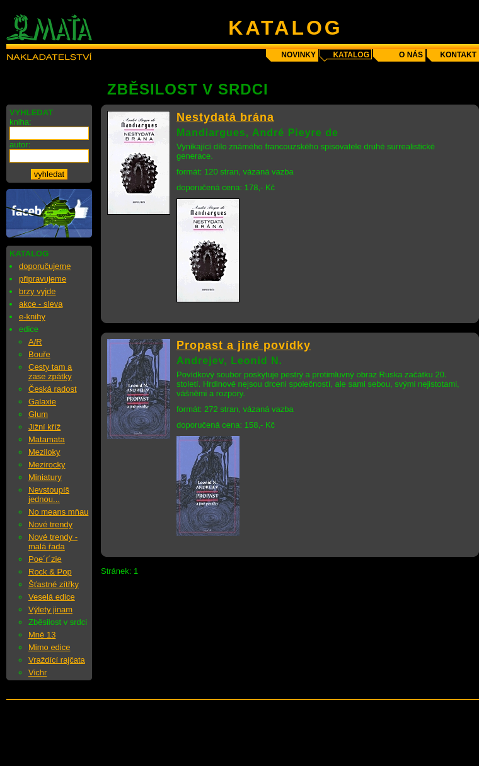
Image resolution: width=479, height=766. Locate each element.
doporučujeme (45, 266)
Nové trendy (50, 524)
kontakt (458, 54)
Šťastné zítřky (53, 584)
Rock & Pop (50, 571)
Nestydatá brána (225, 117)
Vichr (37, 672)
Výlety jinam (50, 609)
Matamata (46, 439)
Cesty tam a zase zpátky (50, 371)
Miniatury (45, 477)
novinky (298, 54)
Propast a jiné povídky (243, 345)
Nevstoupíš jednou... (48, 494)
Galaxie (42, 401)
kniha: (20, 122)
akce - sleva (40, 304)
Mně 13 (41, 634)
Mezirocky (47, 464)
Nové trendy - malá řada (53, 541)
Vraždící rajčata (56, 660)
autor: (19, 144)
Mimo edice (49, 647)
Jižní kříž (44, 427)
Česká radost (52, 389)
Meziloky (44, 452)
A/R (35, 341)
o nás (411, 54)
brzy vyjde (37, 291)
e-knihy (32, 316)
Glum (38, 414)
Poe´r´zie (45, 559)
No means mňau (58, 512)
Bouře (39, 354)
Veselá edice (51, 597)
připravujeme (42, 278)
